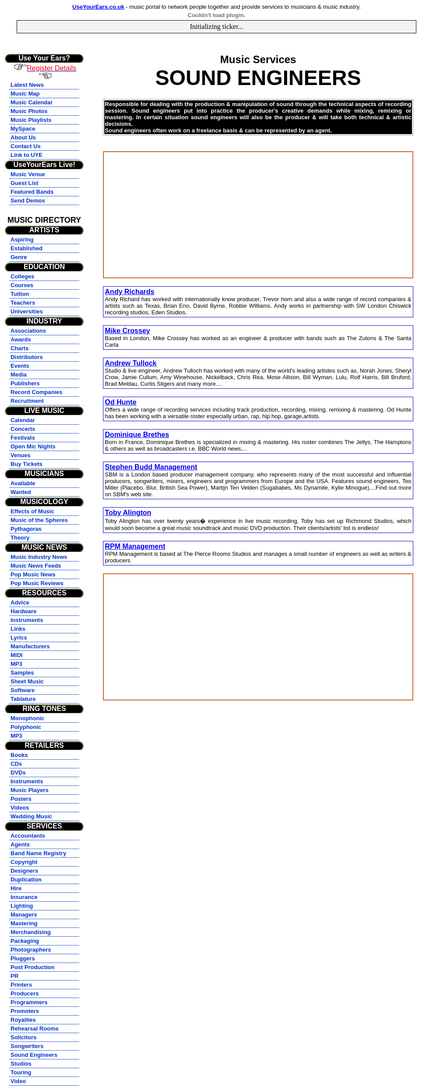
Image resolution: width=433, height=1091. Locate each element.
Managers (24, 914)
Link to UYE (27, 155)
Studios (21, 1063)
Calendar (23, 420)
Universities (27, 311)
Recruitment (27, 401)
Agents (20, 844)
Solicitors (23, 1037)
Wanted (21, 492)
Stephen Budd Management (151, 467)
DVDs (18, 772)
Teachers (23, 302)
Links (18, 628)
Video (18, 1081)
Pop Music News (33, 574)
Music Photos (29, 111)
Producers (25, 993)
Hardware (23, 611)
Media (19, 374)
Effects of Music (32, 511)
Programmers (29, 1002)
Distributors (27, 357)
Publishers (25, 383)
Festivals (23, 437)
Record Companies (36, 392)
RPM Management (135, 546)
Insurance (24, 897)
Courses (22, 285)
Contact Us (26, 146)
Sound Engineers (34, 1055)
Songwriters (27, 1046)
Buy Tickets (27, 464)
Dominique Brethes (137, 434)
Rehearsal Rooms (35, 1028)
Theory (20, 537)
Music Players (30, 790)
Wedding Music (31, 816)
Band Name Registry (38, 853)
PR (14, 976)
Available (23, 483)
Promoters (25, 1011)
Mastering (24, 923)
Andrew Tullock (130, 363)
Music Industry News (39, 557)
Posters (21, 799)
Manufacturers (30, 646)
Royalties (23, 1019)
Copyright (24, 862)
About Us (23, 137)
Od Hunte (120, 402)
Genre (19, 257)
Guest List (25, 183)
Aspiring (22, 239)
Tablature (23, 699)
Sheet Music (27, 681)
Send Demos (28, 200)
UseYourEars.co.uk (98, 7)
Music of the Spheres (39, 520)
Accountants (28, 835)
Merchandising (31, 932)
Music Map (25, 93)
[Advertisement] (257, 214)
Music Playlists (31, 120)
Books (19, 755)
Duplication (26, 879)
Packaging (25, 941)
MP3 (16, 664)
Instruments (27, 620)
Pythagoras (26, 529)
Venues (21, 455)
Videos (20, 807)
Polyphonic (26, 727)
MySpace (23, 128)
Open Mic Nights (33, 446)
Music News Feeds (36, 565)
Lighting (22, 906)
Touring (21, 1072)
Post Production (32, 967)
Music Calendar (32, 102)
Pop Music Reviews (37, 583)
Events (20, 365)
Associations (28, 330)
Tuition (20, 294)
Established (27, 248)
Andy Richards (129, 291)
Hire (16, 888)
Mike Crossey (127, 330)
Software (23, 690)
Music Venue (28, 174)
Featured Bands (32, 191)
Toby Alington (128, 512)
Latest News (27, 85)
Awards (21, 339)
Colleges (22, 276)
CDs (16, 764)
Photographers (31, 949)
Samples (22, 672)
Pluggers (23, 958)
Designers (24, 870)
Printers (21, 984)
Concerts (23, 429)
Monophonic (27, 718)
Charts (19, 348)
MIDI (16, 655)
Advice (20, 602)
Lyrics (19, 637)
